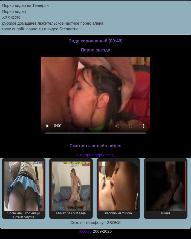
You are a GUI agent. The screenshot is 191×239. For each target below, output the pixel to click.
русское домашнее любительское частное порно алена (52, 23)
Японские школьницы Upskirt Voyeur (24, 190)
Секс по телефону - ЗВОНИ (95, 222)
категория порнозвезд (95, 155)
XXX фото (11, 17)
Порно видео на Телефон (25, 5)
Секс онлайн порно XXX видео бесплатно (40, 29)
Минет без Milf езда (71, 188)
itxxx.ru (85, 231)
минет (166, 188)
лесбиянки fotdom (118, 188)
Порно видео (14, 11)
